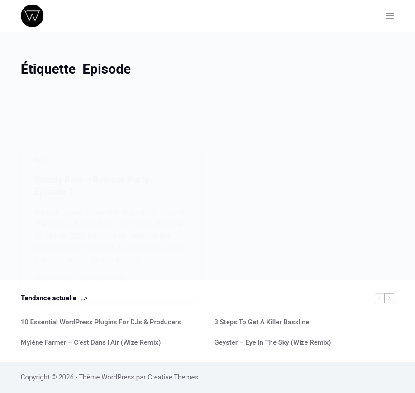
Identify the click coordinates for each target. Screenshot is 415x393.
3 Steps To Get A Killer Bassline (261, 322)
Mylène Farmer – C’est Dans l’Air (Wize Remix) (91, 342)
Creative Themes (173, 377)
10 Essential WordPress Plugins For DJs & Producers (101, 322)
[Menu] (390, 16)
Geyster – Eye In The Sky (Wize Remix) (272, 342)
